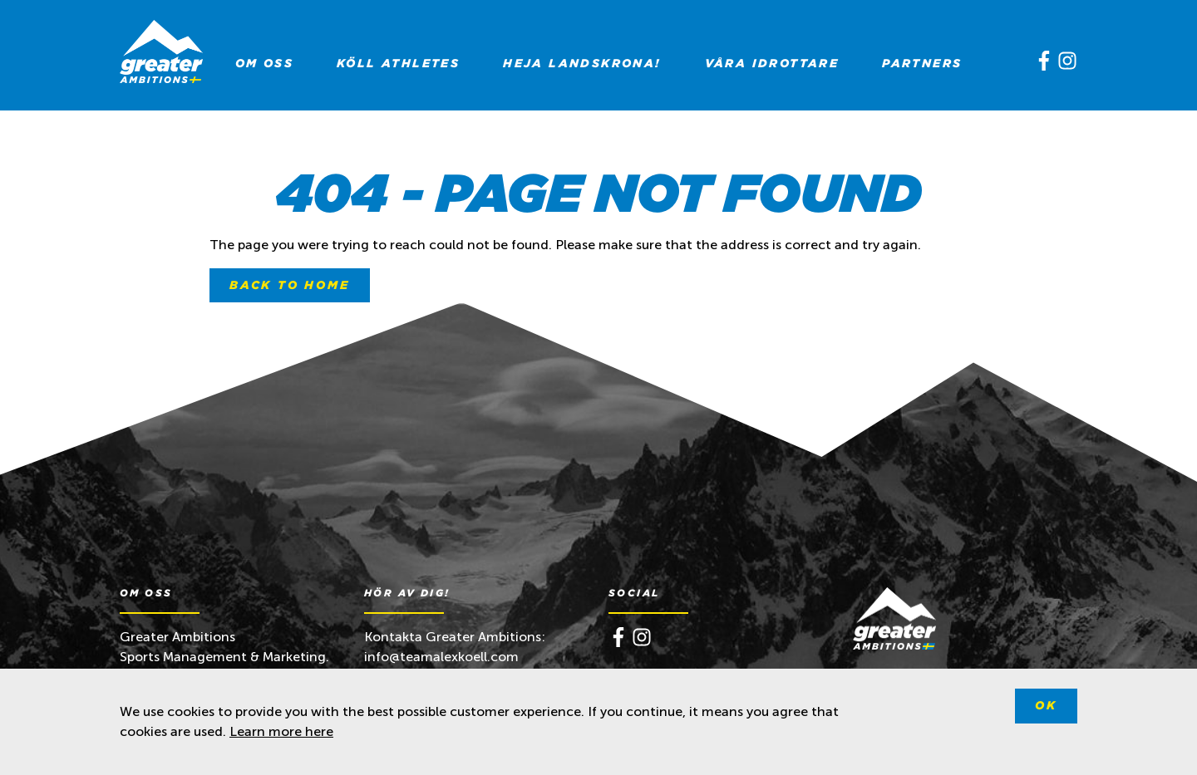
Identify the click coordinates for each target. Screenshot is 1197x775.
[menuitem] (264, 63)
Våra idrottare (772, 63)
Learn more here (281, 731)
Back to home (289, 285)
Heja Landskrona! (582, 63)
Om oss (264, 63)
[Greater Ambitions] (161, 54)
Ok (1046, 705)
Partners (922, 63)
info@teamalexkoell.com (443, 657)
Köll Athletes (398, 63)
